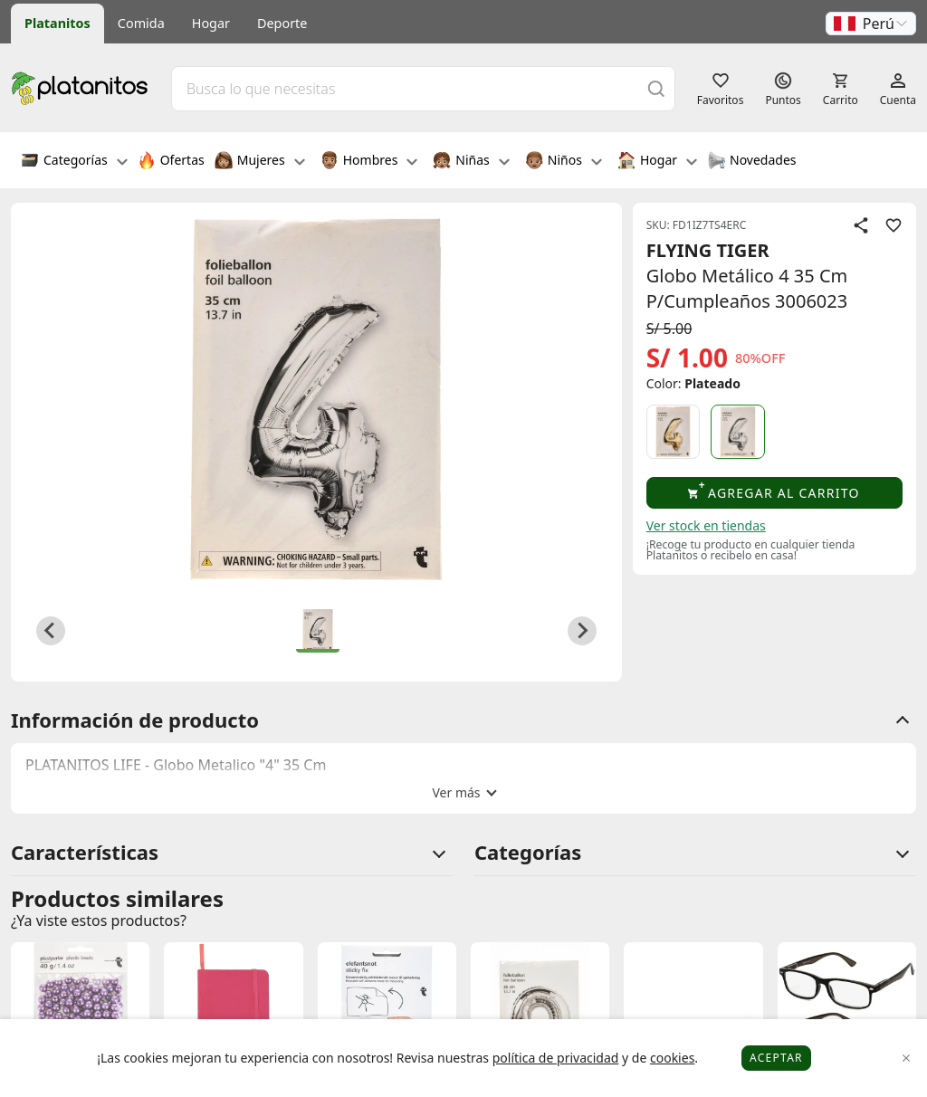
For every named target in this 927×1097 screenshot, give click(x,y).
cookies (672, 1057)
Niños (563, 162)
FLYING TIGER (707, 250)
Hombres (369, 162)
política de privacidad (555, 1057)
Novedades (752, 162)
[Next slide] (582, 630)
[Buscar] (656, 88)
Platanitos (57, 23)
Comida (141, 23)
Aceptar (776, 1057)
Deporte (282, 23)
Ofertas (171, 162)
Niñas (471, 162)
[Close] (906, 1058)
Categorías (74, 162)
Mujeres (260, 162)
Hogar (211, 23)
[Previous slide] (50, 630)
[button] (871, 23)
